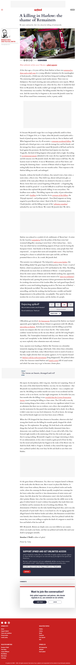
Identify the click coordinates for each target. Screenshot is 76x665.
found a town (53, 360)
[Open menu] (2, 9)
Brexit (39, 60)
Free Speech (42, 637)
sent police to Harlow (27, 327)
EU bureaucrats (44, 321)
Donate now (53, 313)
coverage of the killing (60, 195)
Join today (40, 602)
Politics (44, 60)
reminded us (36, 240)
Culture (41, 631)
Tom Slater (3, 649)
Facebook (2, 623)
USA (40, 639)
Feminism (41, 635)
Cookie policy (4, 637)
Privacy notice (4, 635)
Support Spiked (5, 631)
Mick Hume (4, 656)
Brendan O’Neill (5, 647)
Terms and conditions (6, 633)
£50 (70, 305)
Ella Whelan (4, 653)
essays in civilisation (67, 276)
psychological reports (29, 156)
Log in (72, 9)
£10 (58, 305)
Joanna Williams (5, 651)
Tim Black (3, 658)
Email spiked (42, 651)
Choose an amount (61, 309)
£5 (51, 305)
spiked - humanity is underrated (38, 10)
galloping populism (60, 204)
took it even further (60, 262)
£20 (64, 305)
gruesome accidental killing (61, 141)
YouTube (9, 623)
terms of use (34, 663)
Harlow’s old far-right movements (34, 357)
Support (26, 571)
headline (33, 195)
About (2, 629)
